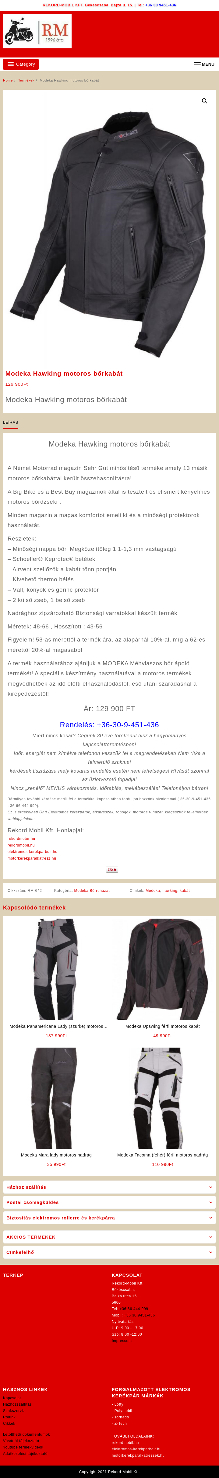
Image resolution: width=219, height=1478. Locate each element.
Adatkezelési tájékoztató (25, 1454)
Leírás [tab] (10, 422)
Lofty (119, 1404)
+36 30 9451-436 (160, 5)
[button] (204, 101)
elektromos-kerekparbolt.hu (33, 852)
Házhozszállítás (17, 1404)
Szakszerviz (14, 1411)
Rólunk (9, 1417)
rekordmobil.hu (21, 845)
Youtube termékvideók (23, 1447)
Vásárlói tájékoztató (21, 1441)
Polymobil (123, 1411)
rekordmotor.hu (21, 838)
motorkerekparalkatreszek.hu (138, 1455)
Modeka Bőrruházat (92, 891)
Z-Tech (121, 1423)
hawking (169, 891)
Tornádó (122, 1417)
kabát (185, 891)
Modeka (153, 891)
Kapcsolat (12, 1398)
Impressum (122, 1341)
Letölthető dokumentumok (26, 1434)
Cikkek (9, 1423)
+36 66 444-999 (134, 1309)
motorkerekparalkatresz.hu (32, 858)
